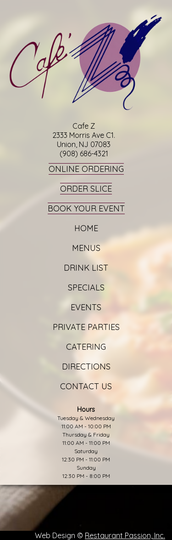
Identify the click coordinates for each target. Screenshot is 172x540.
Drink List (86, 267)
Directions (86, 366)
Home (86, 228)
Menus (86, 248)
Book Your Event (86, 208)
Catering (86, 346)
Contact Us (86, 386)
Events (86, 307)
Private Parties (86, 327)
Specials (86, 287)
